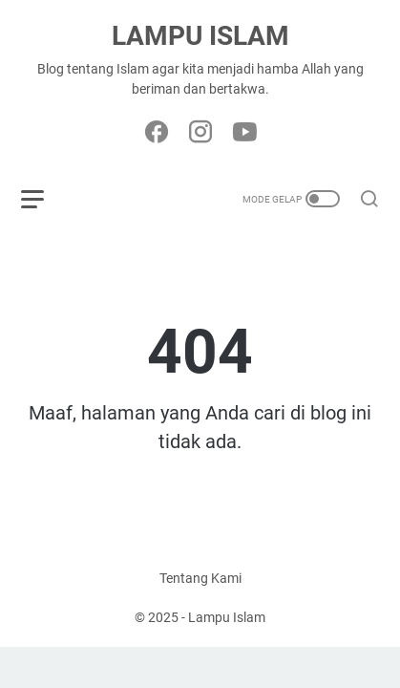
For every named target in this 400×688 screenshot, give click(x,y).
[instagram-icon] (200, 133)
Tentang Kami (200, 578)
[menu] (44, 199)
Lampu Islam (200, 36)
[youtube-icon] (244, 133)
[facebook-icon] (156, 133)
